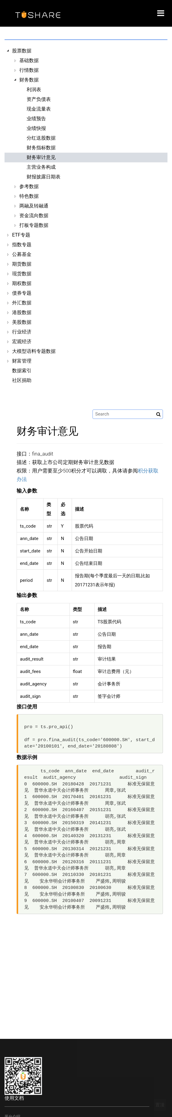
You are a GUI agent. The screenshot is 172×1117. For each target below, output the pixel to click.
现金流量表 (39, 109)
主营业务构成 (41, 167)
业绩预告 (36, 118)
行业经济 (21, 332)
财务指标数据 (41, 148)
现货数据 (21, 274)
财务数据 (29, 80)
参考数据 (29, 186)
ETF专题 (21, 235)
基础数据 (29, 60)
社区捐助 (21, 380)
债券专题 (21, 293)
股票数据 (21, 51)
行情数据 (29, 70)
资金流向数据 (33, 215)
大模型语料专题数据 (34, 351)
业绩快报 (36, 128)
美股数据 (21, 322)
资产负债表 (39, 99)
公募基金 (21, 254)
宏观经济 (21, 341)
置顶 (159, 1105)
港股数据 (21, 312)
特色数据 (29, 196)
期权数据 (21, 283)
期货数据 (21, 264)
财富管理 (21, 361)
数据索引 (21, 370)
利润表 (34, 89)
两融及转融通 (33, 206)
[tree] (86, 215)
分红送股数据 (41, 138)
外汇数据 (21, 303)
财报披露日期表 (43, 177)
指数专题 (21, 244)
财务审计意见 (41, 157)
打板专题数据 (33, 225)
